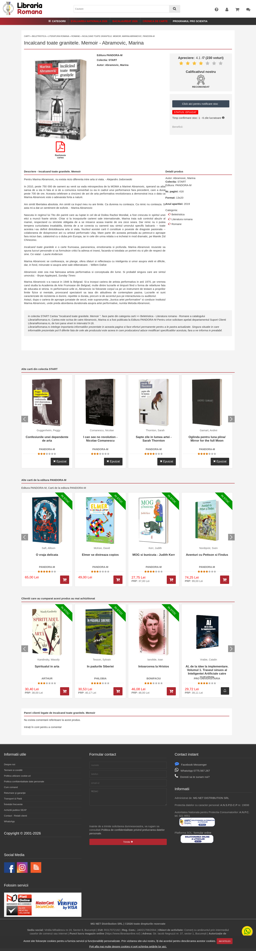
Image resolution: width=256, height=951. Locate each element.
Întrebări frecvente (13, 804)
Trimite (128, 844)
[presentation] (116, 818)
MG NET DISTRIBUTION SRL (211, 797)
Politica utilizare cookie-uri (17, 775)
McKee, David (102, 548)
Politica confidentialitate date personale (24, 781)
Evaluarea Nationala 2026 (89, 21)
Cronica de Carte (155, 21)
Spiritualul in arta (47, 666)
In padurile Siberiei (100, 666)
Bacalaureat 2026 (125, 21)
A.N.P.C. (244, 812)
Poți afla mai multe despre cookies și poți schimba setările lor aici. (128, 946)
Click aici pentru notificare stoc (201, 103)
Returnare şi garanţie (15, 793)
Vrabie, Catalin (208, 659)
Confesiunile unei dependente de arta (47, 438)
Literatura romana (58, 36)
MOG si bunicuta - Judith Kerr (153, 554)
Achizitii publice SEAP (15, 810)
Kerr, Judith (155, 548)
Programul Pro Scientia (190, 21)
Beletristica (39, 36)
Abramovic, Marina (123, 43)
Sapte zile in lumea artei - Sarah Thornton (154, 438)
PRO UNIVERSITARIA (207, 678)
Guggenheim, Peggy (48, 430)
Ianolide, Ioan (155, 659)
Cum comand (11, 787)
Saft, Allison (48, 548)
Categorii (57, 21)
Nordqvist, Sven (208, 548)
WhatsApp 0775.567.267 (192, 770)
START (112, 60)
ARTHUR (47, 678)
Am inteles (224, 941)
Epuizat (59, 461)
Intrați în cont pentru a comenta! (43, 727)
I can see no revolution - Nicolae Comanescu (100, 438)
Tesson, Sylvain (102, 659)
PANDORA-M (114, 55)
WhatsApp (9, 821)
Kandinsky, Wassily (49, 659)
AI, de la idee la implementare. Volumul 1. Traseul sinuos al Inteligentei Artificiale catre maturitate (207, 671)
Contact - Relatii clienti (15, 815)
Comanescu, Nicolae (102, 430)
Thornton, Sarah (155, 430)
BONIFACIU (153, 678)
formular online (202, 832)
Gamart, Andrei (208, 430)
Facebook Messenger (191, 764)
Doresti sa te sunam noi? (192, 776)
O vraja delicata (47, 554)
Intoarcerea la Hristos (153, 666)
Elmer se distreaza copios (100, 554)
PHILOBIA (100, 678)
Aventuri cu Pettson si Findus (207, 554)
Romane (75, 36)
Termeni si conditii (13, 770)
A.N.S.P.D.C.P (228, 805)
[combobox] (127, 8)
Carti (27, 36)
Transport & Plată (13, 798)
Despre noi (9, 764)
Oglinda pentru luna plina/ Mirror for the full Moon (206, 438)
